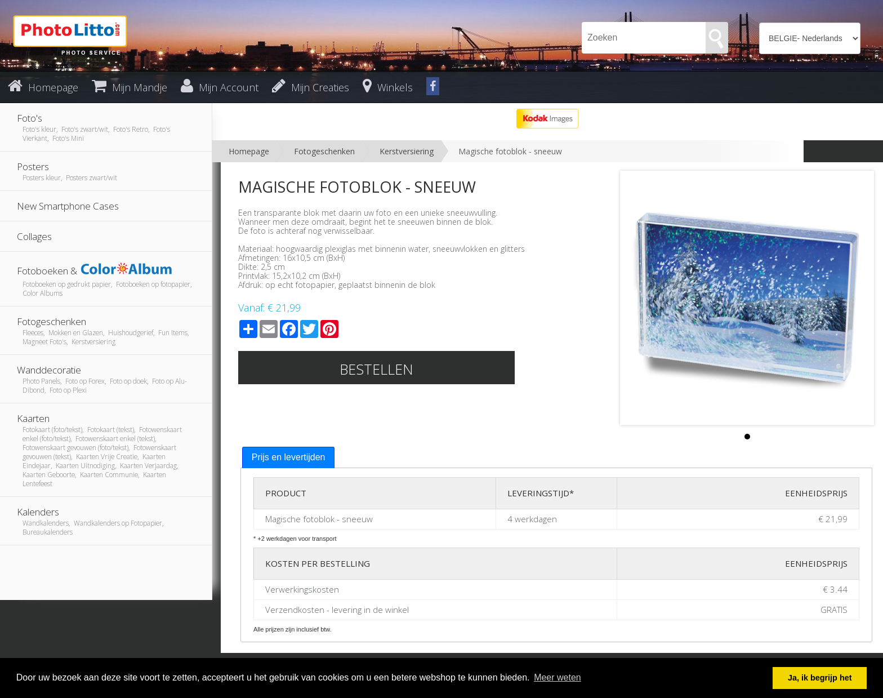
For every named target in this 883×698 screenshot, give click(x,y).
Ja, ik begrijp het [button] (820, 677)
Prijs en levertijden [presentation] (288, 457)
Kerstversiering (407, 151)
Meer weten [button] (557, 677)
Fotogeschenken (324, 151)
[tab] (288, 458)
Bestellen (376, 369)
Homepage (249, 151)
